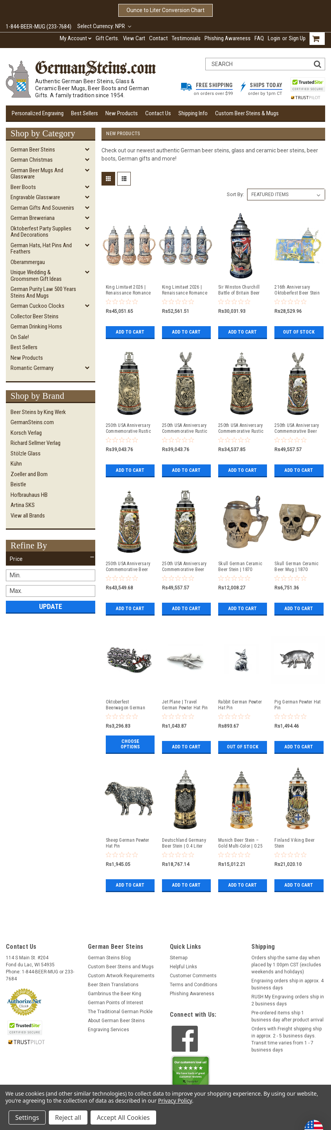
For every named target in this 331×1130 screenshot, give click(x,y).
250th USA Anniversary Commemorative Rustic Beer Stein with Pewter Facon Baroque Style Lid (240, 428)
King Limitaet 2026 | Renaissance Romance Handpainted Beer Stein (184, 290)
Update (50, 606)
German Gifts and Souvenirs (42, 207)
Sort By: (235, 194)
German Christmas (32, 159)
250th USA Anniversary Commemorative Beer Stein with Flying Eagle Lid (297, 428)
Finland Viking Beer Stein (294, 843)
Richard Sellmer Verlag (36, 442)
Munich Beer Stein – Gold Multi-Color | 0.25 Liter (240, 843)
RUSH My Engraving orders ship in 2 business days (287, 1000)
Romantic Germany (32, 367)
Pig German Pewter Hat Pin (297, 704)
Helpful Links (183, 966)
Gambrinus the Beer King (114, 993)
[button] (50, 559)
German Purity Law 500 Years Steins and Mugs (43, 292)
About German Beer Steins (116, 1020)
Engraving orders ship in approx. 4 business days (287, 984)
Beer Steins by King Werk (38, 412)
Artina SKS (23, 505)
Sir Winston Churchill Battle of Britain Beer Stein (239, 290)
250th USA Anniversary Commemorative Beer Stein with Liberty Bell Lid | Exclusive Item (184, 567)
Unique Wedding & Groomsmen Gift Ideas (36, 275)
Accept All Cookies (123, 1117)
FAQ (259, 38)
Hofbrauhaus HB (29, 494)
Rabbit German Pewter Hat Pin (240, 704)
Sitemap (178, 957)
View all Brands (28, 515)
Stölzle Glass (26, 453)
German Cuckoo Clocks (37, 305)
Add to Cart (130, 332)
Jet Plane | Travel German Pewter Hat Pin (185, 704)
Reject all (68, 1117)
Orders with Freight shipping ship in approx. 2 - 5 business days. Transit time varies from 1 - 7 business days (286, 1039)
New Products (121, 113)
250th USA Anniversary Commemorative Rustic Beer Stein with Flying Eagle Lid (184, 428)
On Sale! (20, 337)
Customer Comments (193, 975)
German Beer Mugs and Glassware (37, 173)
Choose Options (130, 744)
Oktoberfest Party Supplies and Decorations (41, 232)
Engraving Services (108, 1029)
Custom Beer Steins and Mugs (121, 966)
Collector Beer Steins (35, 316)
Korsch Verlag (26, 432)
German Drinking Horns (36, 326)
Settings (27, 1117)
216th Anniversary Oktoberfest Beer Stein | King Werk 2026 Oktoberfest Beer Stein (297, 290)
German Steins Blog (109, 957)
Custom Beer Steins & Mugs (247, 113)
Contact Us (158, 113)
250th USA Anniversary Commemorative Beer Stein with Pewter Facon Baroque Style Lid (128, 567)
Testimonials (186, 38)
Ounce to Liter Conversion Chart (165, 10)
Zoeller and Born (29, 474)
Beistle (18, 484)
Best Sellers (84, 113)
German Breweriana (33, 217)
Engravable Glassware (35, 197)
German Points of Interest (115, 1002)
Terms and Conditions (193, 984)
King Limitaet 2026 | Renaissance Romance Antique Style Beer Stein (128, 290)
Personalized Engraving (38, 113)
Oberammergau (28, 262)
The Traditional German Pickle (120, 1011)
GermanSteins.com (32, 422)
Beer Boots (23, 187)
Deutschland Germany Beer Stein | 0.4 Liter (184, 843)
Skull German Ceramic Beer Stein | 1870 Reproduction (240, 567)
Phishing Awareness (228, 38)
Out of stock (299, 332)
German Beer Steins (33, 149)
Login (274, 38)
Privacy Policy (175, 1100)
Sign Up (297, 38)
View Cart (134, 38)
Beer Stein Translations (113, 984)
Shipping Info (193, 113)
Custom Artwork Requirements (121, 975)
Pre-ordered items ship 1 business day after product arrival (287, 1016)
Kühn (16, 463)
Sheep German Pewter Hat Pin (127, 843)
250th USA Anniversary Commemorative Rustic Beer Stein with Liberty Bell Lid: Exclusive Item (128, 428)
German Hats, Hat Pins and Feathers (41, 248)
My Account (76, 38)
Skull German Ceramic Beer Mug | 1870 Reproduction (296, 567)
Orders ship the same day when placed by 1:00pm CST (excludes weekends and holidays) (286, 965)
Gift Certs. (107, 38)
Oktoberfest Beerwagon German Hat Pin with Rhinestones (125, 705)
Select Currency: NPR (104, 26)
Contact (158, 38)
